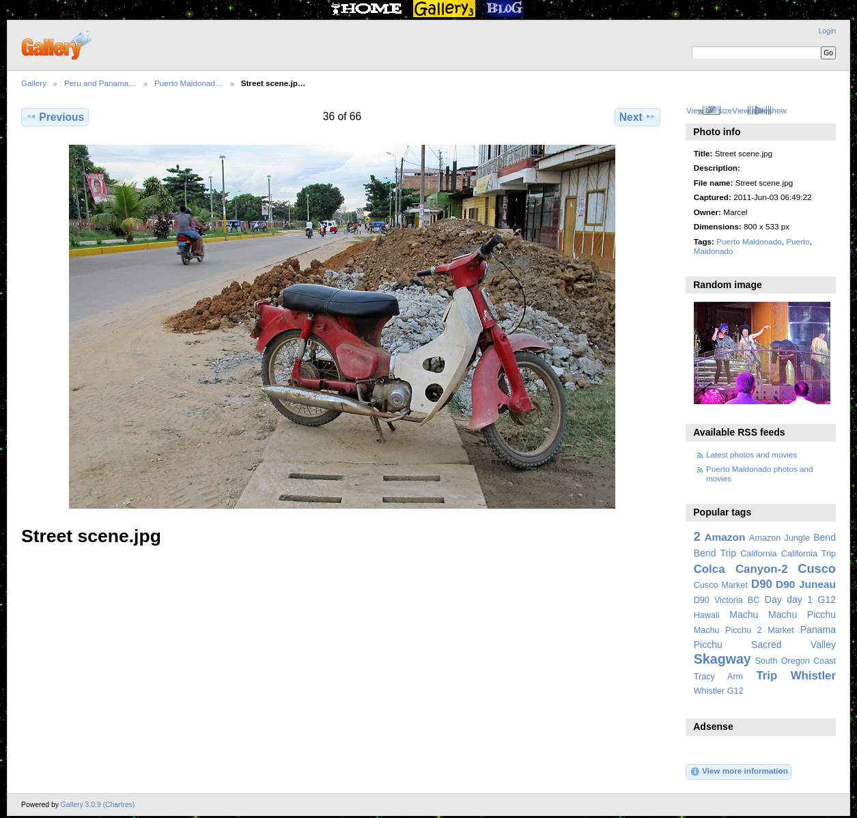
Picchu (708, 644)
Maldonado (713, 250)
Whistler (813, 675)
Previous (55, 117)
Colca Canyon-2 (741, 569)
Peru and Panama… (100, 83)
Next (637, 117)
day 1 (800, 599)
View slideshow (759, 110)
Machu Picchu (802, 614)
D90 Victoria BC (727, 600)
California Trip (808, 554)
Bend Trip (715, 553)
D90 (761, 584)
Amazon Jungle (779, 538)
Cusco (817, 568)
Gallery (33, 83)
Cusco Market (721, 585)
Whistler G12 (719, 691)
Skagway (722, 658)
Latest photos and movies (751, 454)
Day (773, 599)
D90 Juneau (806, 584)
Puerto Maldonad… (188, 83)
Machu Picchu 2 (728, 630)
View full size (709, 110)
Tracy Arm (718, 676)
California (758, 554)
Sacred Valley (793, 644)
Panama (818, 629)
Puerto (797, 241)
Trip (766, 675)
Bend (824, 537)
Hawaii (707, 615)
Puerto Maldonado (749, 241)
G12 (826, 599)
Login (827, 31)
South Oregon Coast (795, 661)
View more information (739, 771)
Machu (743, 614)
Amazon (724, 537)
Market (781, 630)
